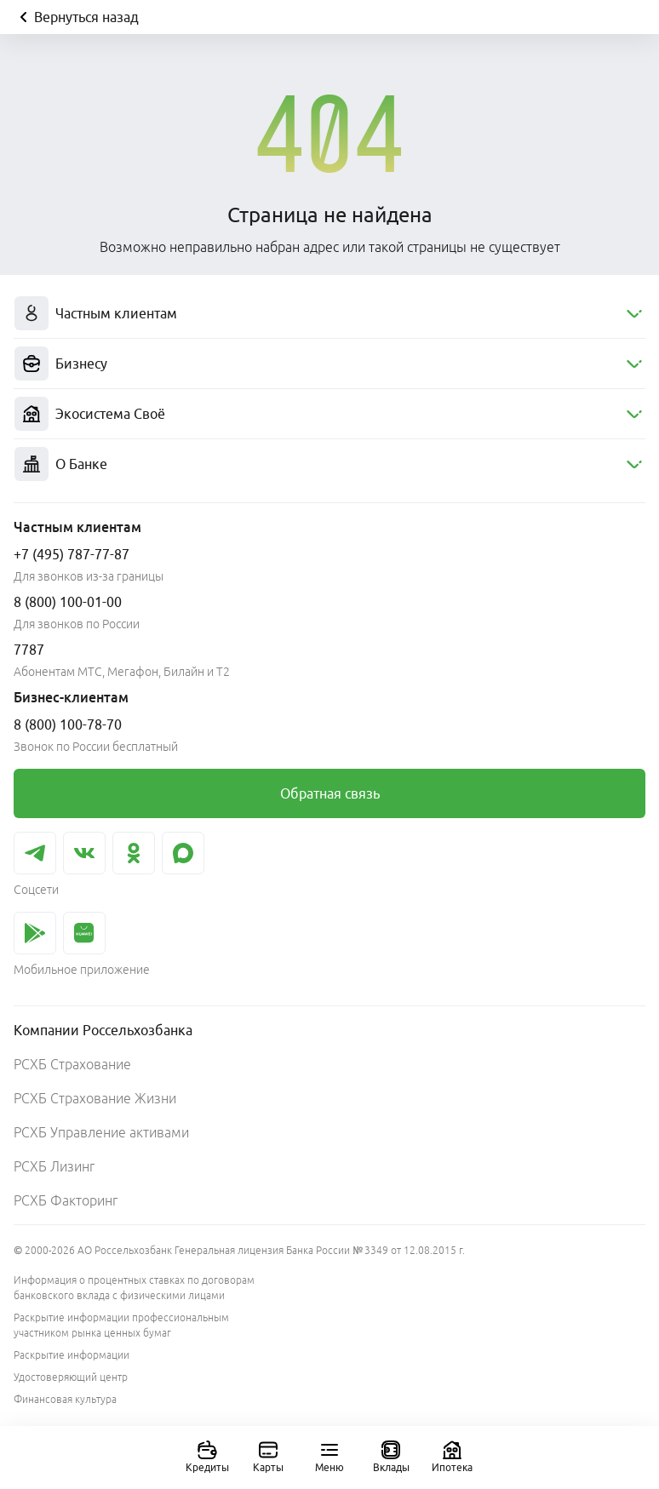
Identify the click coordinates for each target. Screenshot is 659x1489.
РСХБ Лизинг (54, 1166)
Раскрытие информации (71, 1354)
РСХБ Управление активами (101, 1132)
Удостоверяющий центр (71, 1377)
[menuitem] (329, 314)
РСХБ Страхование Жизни (95, 1098)
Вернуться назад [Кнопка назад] (76, 17)
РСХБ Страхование (72, 1064)
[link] (329, 793)
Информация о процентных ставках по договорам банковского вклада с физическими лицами (134, 1287)
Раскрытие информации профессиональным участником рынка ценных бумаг (121, 1325)
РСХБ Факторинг (65, 1200)
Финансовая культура (65, 1399)
